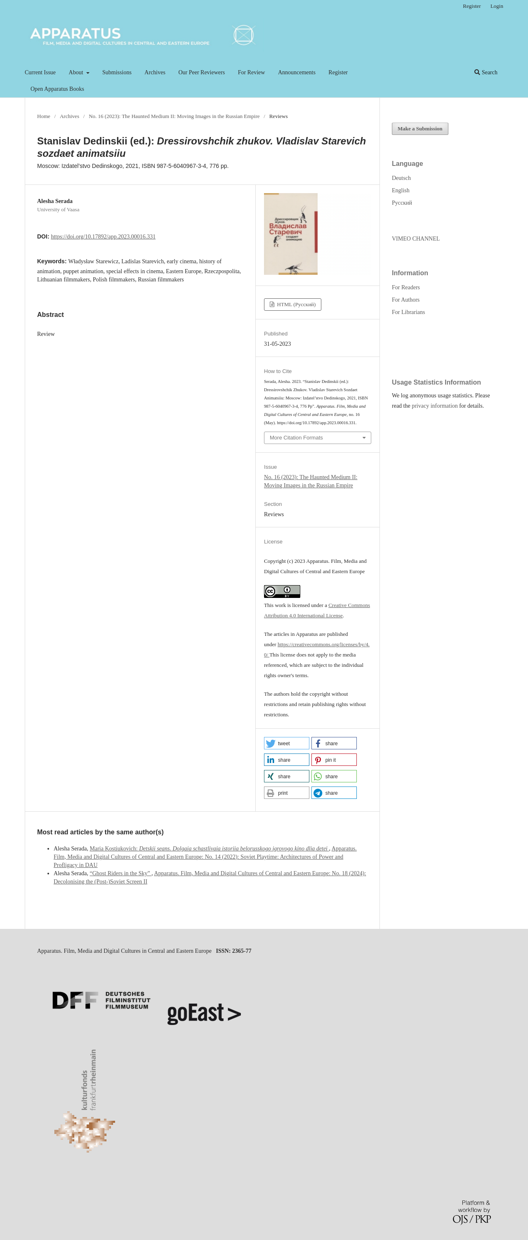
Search (485, 72)
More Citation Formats (296, 438)
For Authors (406, 300)
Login (496, 6)
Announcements (297, 72)
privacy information (435, 406)
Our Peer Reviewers (201, 72)
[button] (286, 743)
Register (338, 72)
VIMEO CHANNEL (416, 239)
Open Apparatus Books (57, 89)
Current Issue (40, 72)
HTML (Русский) (296, 304)
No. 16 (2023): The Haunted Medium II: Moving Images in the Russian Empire (174, 116)
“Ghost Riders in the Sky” (120, 873)
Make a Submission (420, 128)
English (401, 190)
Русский (402, 203)
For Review (251, 72)
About (77, 72)
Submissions (117, 72)
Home (43, 116)
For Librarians (408, 312)
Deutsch (401, 178)
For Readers (406, 287)
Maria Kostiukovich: (209, 849)
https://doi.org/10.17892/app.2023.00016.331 (103, 237)
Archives (154, 72)
